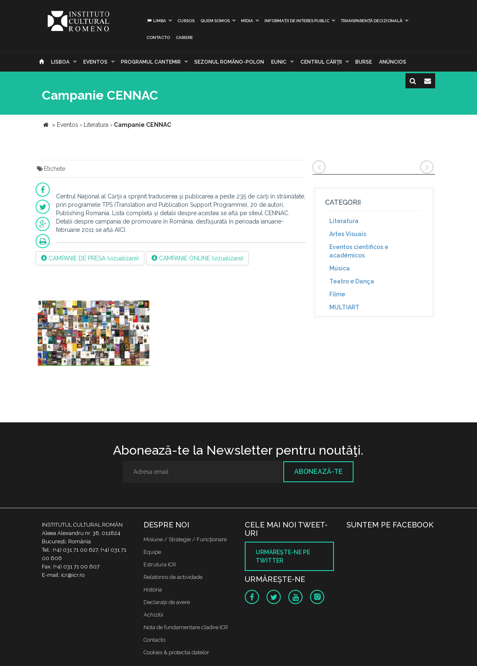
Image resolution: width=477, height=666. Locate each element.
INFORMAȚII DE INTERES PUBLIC (296, 20)
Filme (337, 294)
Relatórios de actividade (173, 577)
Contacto (158, 37)
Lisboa (60, 62)
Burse (363, 62)
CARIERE (184, 37)
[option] (93, 330)
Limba (156, 20)
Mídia (247, 20)
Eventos (95, 62)
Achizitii (153, 615)
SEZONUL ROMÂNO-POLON (229, 62)
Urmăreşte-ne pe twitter (283, 556)
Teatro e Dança (351, 281)
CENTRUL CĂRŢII (321, 62)
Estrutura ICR (160, 564)
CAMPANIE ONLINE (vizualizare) (197, 258)
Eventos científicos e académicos (358, 251)
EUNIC (279, 62)
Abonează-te (318, 472)
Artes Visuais (347, 234)
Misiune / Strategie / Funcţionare (185, 539)
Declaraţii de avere (167, 602)
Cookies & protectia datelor (176, 652)
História (153, 589)
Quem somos (215, 20)
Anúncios (392, 62)
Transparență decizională (372, 20)
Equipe (152, 552)
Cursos (186, 20)
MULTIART (344, 307)
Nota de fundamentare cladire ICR (186, 627)
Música (339, 268)
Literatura (344, 221)
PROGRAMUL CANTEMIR (151, 62)
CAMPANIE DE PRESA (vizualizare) (90, 258)
